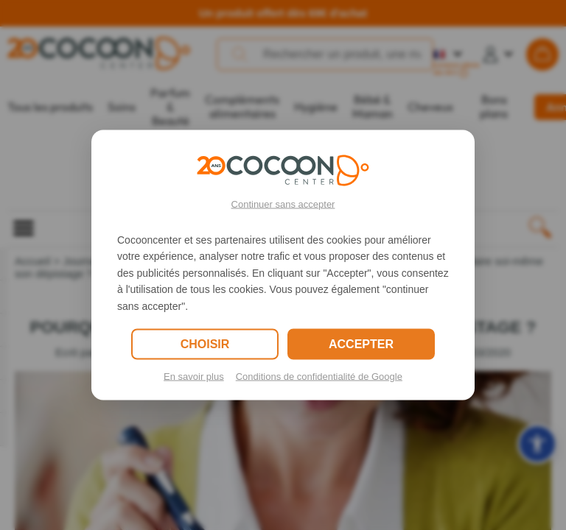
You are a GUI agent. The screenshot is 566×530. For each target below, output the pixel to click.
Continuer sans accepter (283, 204)
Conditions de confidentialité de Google (319, 375)
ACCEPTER (361, 343)
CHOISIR (205, 343)
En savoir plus (194, 375)
